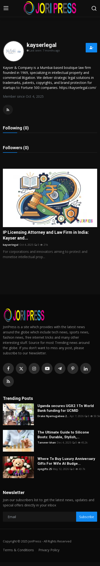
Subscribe (86, 517)
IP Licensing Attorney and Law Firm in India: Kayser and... (46, 235)
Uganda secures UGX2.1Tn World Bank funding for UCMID (65, 408)
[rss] (8, 381)
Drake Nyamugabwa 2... (53, 416)
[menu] (6, 8)
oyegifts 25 (44, 469)
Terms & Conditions (18, 550)
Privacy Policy (48, 550)
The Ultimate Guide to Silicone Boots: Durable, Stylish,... (63, 434)
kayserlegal (10, 244)
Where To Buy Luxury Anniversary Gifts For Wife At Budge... (66, 461)
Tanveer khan (46, 442)
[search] (94, 8)
